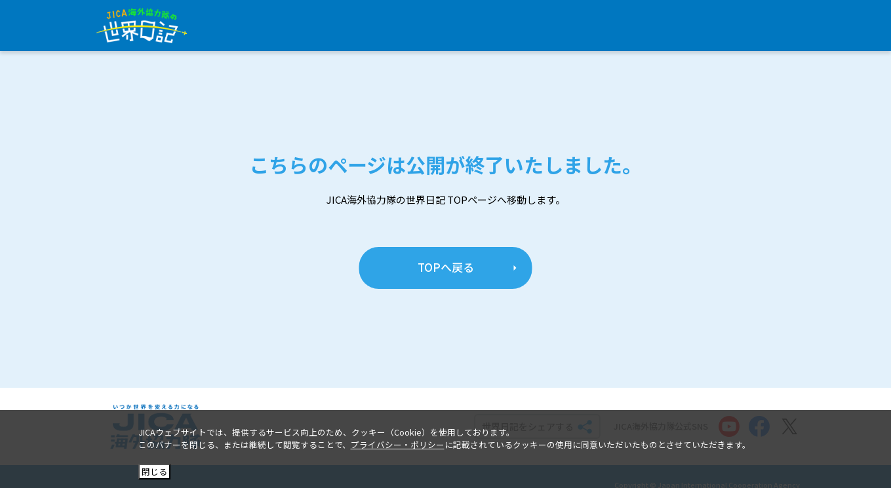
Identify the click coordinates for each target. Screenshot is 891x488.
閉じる (154, 471)
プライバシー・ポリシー (398, 444)
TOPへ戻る (446, 267)
